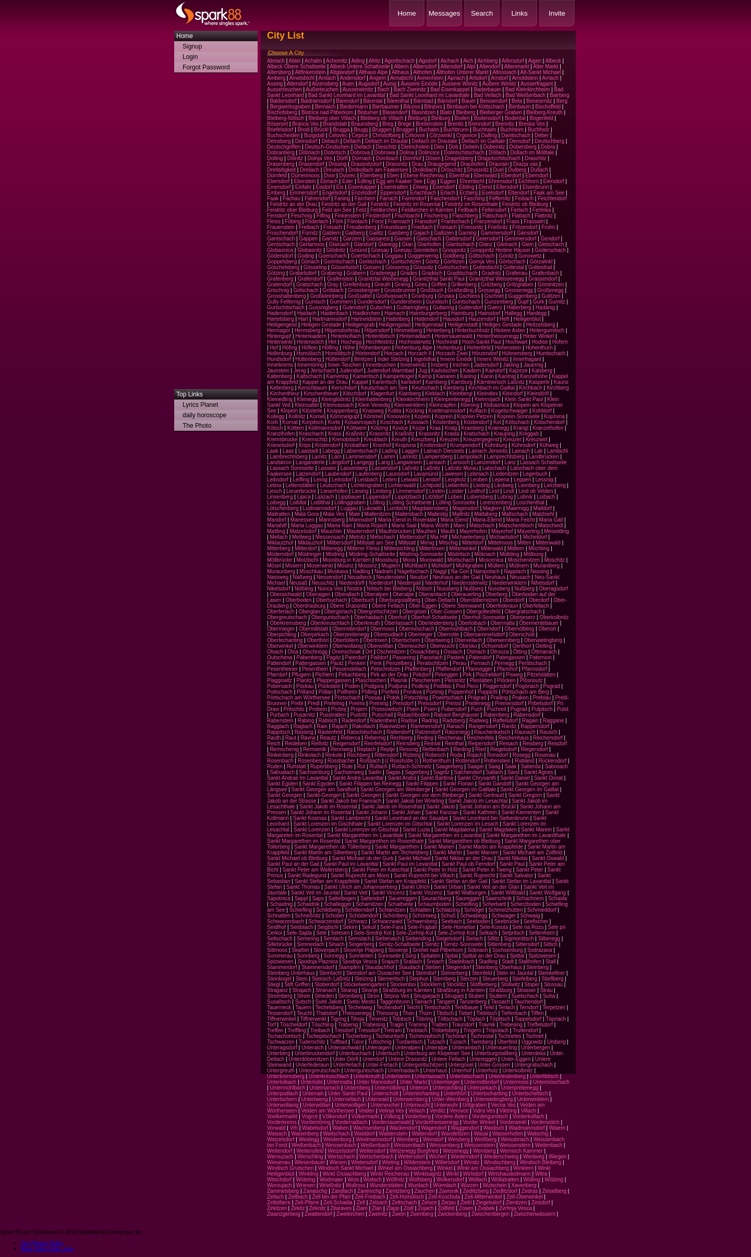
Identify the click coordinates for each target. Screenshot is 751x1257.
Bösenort (277, 124)
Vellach (416, 1111)
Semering (308, 938)
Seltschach (280, 938)
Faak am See (549, 193)
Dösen (433, 158)
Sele (321, 933)
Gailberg (355, 233)
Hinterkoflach (346, 336)
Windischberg (499, 1162)
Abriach (276, 61)
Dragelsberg (459, 158)
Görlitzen (454, 261)
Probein (317, 709)
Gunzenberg (498, 302)
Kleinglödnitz (336, 399)
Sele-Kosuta (494, 927)
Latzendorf (308, 474)
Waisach (277, 1134)
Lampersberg (437, 457)
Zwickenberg (452, 1214)
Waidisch (493, 1128)
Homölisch (309, 353)
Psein (412, 709)
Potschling (416, 697)
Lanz (510, 462)
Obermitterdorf (349, 629)
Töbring (424, 1019)
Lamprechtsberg (505, 457)
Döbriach (309, 152)
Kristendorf (327, 445)
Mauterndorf (360, 531)
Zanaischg (315, 1191)
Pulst (562, 709)
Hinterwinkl (280, 342)
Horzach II (420, 353)
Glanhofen (429, 244)
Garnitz (330, 238)
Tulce (357, 1042)
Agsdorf (428, 61)
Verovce (459, 1111)
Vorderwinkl (513, 1122)
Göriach (310, 261)
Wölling (531, 1179)
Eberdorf (511, 175)
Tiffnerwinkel (281, 1019)
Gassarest (378, 238)
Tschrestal (482, 1036)
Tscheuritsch (390, 1036)
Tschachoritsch (284, 1036)
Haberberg (518, 307)
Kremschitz (315, 439)
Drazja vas (525, 164)
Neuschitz (323, 583)
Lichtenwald (402, 485)
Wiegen (557, 1156)
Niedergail (409, 583)
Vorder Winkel (479, 1122)
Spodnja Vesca (359, 961)
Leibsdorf (277, 479)
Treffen (275, 1030)
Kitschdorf (354, 393)
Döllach (497, 152)
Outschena (279, 657)
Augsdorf (368, 84)
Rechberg (401, 738)
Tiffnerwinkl (313, 1019)
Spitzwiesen (542, 956)
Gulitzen (551, 296)
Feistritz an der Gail (344, 204)
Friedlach (421, 227)
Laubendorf (338, 474)
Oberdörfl (514, 600)
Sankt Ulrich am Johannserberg (360, 887)
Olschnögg (315, 652)
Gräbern (356, 273)
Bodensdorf (487, 118)
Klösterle (312, 411)
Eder (347, 181)
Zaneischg (369, 1191)
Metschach (382, 537)
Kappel (360, 382)
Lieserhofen (333, 491)
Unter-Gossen (494, 1065)
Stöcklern (431, 984)
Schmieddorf (541, 910)
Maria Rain (339, 525)
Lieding (481, 485)
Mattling (276, 531)
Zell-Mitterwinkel (483, 1197)
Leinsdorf (342, 479)
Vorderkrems (282, 1122)
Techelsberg (330, 1007)
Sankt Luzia (416, 829)
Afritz (375, 61)
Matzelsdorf (303, 531)
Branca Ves (305, 124)
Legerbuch (535, 474)
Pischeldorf (488, 675)
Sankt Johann (371, 812)
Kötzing (379, 428)
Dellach (351, 141)
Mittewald (492, 548)
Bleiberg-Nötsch (285, 118)
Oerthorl (522, 646)
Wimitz (471, 1162)
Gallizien (444, 233)
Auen (348, 84)
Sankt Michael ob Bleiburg (297, 858)
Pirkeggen (446, 675)
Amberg (276, 78)
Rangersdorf (483, 726)
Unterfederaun (312, 1065)
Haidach (307, 313)
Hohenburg (449, 347)
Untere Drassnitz (408, 1059)
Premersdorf (509, 703)
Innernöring (310, 365)
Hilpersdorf (377, 330)
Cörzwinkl (440, 135)
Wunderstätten (387, 1185)
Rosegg (521, 755)
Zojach (425, 1208)
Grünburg (422, 296)
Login (190, 57)
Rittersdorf (386, 755)
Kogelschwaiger (509, 411)
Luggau (349, 508)
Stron (373, 996)
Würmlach (444, 1185)
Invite (557, 13)
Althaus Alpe (373, 72)
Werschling (310, 1156)
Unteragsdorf (282, 1047)
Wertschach (341, 1156)
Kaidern (472, 370)
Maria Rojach (372, 525)
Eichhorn (528, 181)
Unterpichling (447, 1088)
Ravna (308, 738)
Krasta (451, 434)
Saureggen (468, 898)
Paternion (540, 657)
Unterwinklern (533, 1099)
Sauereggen (403, 898)
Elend (485, 187)
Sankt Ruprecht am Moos (360, 875)
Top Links (189, 394)
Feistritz (380, 204)
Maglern (492, 508)
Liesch (274, 491)
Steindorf (426, 973)
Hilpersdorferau (342, 330)
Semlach (333, 938)
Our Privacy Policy (42, 1243)
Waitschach (336, 1134)
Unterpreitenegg (520, 1088)
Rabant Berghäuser (456, 715)
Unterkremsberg (286, 1076)
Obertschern (406, 640)
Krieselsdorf (281, 445)
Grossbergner (364, 290)
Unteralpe (436, 1047)
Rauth (274, 738)
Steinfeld (482, 973)
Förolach (357, 221)
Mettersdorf (412, 537)
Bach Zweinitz (410, 89)
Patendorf (480, 657)
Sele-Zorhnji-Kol (414, 933)
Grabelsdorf (303, 273)
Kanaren (446, 376)
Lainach (521, 451)
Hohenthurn (539, 347)
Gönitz (506, 256)
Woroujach (279, 1185)
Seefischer (536, 921)
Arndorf (499, 78)
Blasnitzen (423, 112)
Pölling (369, 692)
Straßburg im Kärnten (407, 990)
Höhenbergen (375, 347)
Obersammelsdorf (483, 634)
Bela (517, 101)
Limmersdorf (410, 491)
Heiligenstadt (463, 325)
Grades (408, 273)
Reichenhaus (514, 738)
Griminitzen (551, 284)
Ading (358, 61)
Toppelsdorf (527, 1019)
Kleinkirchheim (413, 399)
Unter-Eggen (516, 1059)
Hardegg (537, 313)
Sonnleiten (361, 956)
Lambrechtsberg (288, 457)
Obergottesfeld (483, 611)
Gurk (538, 302)
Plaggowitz (279, 680)
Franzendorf (488, 221)
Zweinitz (378, 1214)
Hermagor (278, 330)
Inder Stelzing (393, 359)
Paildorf (379, 657)
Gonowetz (529, 256)
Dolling (275, 158)
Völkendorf (334, 1116)
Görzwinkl (541, 261)
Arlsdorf (478, 78)
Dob (453, 147)
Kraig (451, 428)
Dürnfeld (277, 175)
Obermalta (502, 623)
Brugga (341, 129)
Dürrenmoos (305, 175)
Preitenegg (477, 703)
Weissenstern (514, 1145)
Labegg (331, 451)
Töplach (476, 1019)
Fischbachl (407, 216)
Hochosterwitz (415, 342)
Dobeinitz (494, 147)
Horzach (393, 353)
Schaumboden (435, 904)
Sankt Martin (447, 852)
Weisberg (459, 1139)
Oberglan (309, 611)
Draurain (498, 164)
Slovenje (398, 950)
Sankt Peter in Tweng (487, 870)
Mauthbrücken (395, 531)
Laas (288, 451)
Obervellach (468, 640)
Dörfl (341, 158)
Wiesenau (278, 1162)
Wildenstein (417, 1162)
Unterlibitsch (544, 1076)
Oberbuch (363, 600)
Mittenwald (548, 543)
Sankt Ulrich (416, 887)
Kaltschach (309, 376)
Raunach (524, 732)
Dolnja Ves (319, 158)
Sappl (301, 898)
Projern (358, 709)
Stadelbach (461, 961)
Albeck (553, 61)
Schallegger (338, 904)
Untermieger (445, 1082)
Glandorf (363, 244)
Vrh (294, 1128)
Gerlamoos (312, 244)
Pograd (551, 686)
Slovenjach (326, 950)
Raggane (553, 720)
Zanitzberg (397, 1191)
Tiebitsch (486, 1013)
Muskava (338, 571)
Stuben (476, 996)
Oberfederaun (502, 606)
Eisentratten (394, 187)
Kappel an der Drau (325, 382)
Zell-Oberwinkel (524, 1197)
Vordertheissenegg (436, 1122)
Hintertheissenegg (498, 336)
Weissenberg (444, 1145)
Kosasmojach (360, 422)
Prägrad (477, 697)
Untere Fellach (448, 1059)
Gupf (523, 302)
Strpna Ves (396, 996)
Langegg (364, 462)
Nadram (383, 571)
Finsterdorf (378, 216)
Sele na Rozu (527, 927)
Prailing (498, 697)
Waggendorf (465, 1128)
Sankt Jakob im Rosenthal (391, 806)
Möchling (538, 548)
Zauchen (425, 1191)
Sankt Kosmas (309, 818)
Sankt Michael (414, 858)
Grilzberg (491, 284)
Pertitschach (532, 663)
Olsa (292, 652)
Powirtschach (447, 697)
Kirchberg (558, 388)
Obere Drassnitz (348, 606)
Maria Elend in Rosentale (407, 520)
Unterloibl (311, 1082)
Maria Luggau (307, 525)
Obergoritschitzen (377, 611)
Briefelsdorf (280, 129)
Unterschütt (385, 1093)
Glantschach (460, 244)
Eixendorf (443, 187)
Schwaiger (504, 915)
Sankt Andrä (401, 778)
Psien (430, 709)
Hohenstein (508, 347)
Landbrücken (544, 457)
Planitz (304, 680)
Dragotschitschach (499, 158)
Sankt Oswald (548, 858)
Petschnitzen (386, 669)
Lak (539, 451)
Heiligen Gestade (321, 325)
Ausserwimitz (358, 89)
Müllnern (519, 566)
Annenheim (430, 78)
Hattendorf (427, 319)
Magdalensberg (430, 508)
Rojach (475, 755)
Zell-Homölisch (407, 1197)
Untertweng (314, 1099)
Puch (477, 709)
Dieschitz (386, 147)
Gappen (308, 238)
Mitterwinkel (463, 548)
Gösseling (315, 267)
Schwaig (530, 915)
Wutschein (495, 1185)
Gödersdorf (280, 256)
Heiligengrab (359, 325)
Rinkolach (309, 755)
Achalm (313, 61)
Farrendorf (414, 198)
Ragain (530, 720)
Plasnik (399, 680)
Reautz (328, 738)
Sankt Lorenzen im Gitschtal (399, 824)
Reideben (296, 743)
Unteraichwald (344, 1047)
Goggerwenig (422, 256)
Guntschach (466, 302)
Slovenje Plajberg (363, 950)
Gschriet (494, 296)
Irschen (461, 365)
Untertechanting (421, 1093)
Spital (451, 956)
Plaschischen (371, 680)
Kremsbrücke (282, 439)
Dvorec (347, 175)
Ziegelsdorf (488, 1202)
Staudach (409, 967)
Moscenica (491, 560)
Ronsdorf (497, 755)
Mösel (274, 566)
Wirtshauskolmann (509, 1174)
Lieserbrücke (301, 491)
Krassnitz (380, 434)
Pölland (305, 692)
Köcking (415, 411)
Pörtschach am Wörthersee (298, 697)
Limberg (382, 491)
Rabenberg (496, 715)
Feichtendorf (552, 198)
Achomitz (336, 61)
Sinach (337, 944)
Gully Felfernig (283, 302)
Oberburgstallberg (399, 600)
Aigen (534, 61)
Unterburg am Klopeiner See (437, 1053)
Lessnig (544, 479)
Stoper (531, 984)
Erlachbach (423, 193)
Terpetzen (553, 1007)
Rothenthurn (436, 761)
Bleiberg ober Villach (332, 118)
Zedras (530, 1191)
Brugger (405, 129)
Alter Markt (545, 66)
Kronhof (382, 445)
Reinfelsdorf (378, 743)
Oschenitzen (391, 652)
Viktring (507, 1111)
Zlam (361, 1208)
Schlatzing (448, 910)
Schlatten (421, 910)
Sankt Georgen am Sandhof (324, 789)
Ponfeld (390, 692)
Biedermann (354, 107)
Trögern (472, 1030)
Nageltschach (413, 571)
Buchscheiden (283, 135)
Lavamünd (426, 474)
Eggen (447, 181)
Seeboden (478, 921)
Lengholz (455, 479)
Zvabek (486, 1208)
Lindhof (476, 491)
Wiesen (338, 1162)
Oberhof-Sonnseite (483, 617)
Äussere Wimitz (460, 84)
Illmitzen (363, 359)
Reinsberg (408, 743)
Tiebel (465, 1013)
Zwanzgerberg (283, 1214)
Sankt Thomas (303, 887)
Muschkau (311, 571)
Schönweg (424, 915)
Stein (302, 979)
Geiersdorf (488, 238)
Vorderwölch (545, 1122)
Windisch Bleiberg (540, 1162)
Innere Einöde (456, 359)
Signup (192, 46)
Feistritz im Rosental (417, 204)
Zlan (377, 1208)
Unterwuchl (417, 1105)
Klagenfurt (382, 393)
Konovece (398, 416)
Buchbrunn (455, 129)
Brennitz (505, 124)
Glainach (339, 244)
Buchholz (538, 129)
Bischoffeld (548, 107)
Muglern (390, 566)
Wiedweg (533, 1156)
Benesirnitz (539, 101)
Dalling (489, 135)
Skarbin (300, 950)
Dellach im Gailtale (483, 141)
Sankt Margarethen (397, 847)
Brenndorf (479, 124)
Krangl (520, 428)
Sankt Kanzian (442, 812)
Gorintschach (339, 261)
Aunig (390, 84)
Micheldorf (535, 537)
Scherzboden (525, 904)
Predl (313, 703)
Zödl (409, 1208)
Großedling (460, 290)
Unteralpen (408, 1047)
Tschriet (534, 1036)
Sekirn (350, 927)
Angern (377, 78)
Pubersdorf (454, 709)
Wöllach (477, 1179)
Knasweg (373, 411)
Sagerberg (417, 772)
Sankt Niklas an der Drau (464, 858)
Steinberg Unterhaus (291, 973)
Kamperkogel (398, 376)
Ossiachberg (424, 652)
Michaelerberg (468, 537)
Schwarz (357, 921)
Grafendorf (310, 279)
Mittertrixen (431, 548)
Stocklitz (455, 984)
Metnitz (357, 537)
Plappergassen (334, 680)
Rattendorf (398, 732)
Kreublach (375, 439)
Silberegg (549, 938)
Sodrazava (539, 950)
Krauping (504, 434)
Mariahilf (277, 525)
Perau (460, 663)
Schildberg (328, 910)
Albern (401, 66)
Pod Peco (467, 686)
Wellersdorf (372, 1151)
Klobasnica (496, 405)
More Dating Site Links (47, 1249)
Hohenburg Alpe (414, 347)
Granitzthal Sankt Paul (439, 279)
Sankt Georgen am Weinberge (395, 789)
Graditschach (462, 273)
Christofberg (386, 135)
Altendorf (489, 66)
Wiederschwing (501, 1156)
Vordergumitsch (490, 1116)
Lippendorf (378, 497)
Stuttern (498, 996)
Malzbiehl (543, 514)
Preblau (542, 697)
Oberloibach (472, 623)
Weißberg (485, 1139)
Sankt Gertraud (486, 795)
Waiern (557, 1128)
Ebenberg (371, 175)
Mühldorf (441, 566)
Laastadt (308, 451)
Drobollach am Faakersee (378, 170)
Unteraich (312, 1047)
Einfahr (303, 187)
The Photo (197, 425)
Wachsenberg (369, 1128)
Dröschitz (452, 170)
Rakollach (363, 726)
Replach (366, 749)
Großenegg (550, 290)
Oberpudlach (389, 634)
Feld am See (337, 210)
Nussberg (448, 588)
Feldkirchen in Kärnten (428, 210)
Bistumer (368, 112)
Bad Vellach (487, 95)
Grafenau (517, 273)
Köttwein (356, 428)
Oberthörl (318, 640)
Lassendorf (384, 468)
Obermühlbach (456, 629)
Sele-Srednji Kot (373, 933)
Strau (546, 990)
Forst (378, 221)
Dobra (548, 147)
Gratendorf (279, 284)
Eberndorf (536, 175)
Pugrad (519, 709)
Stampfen (349, 967)
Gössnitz (423, 267)
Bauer (469, 101)
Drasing (337, 164)
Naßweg (302, 577)
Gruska (446, 296)
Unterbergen (535, 1047)
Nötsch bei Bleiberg (389, 588)
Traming (417, 1025)
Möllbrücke (279, 560)
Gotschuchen (453, 267)
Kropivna (405, 445)
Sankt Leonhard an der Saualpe (411, 818)
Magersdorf (465, 508)
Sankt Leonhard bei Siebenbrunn (491, 818)
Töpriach (556, 1019)
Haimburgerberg (428, 313)
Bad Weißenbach (525, 95)
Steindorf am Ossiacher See (378, 973)
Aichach (450, 61)
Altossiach (504, 72)
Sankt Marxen (482, 852)
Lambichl (557, 451)
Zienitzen (516, 1202)
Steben (433, 967)
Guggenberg (522, 296)
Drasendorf (311, 164)
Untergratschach (534, 1065)
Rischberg (358, 755)
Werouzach (280, 1156)
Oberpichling (281, 634)
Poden (352, 686)
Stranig (349, 990)
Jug (423, 370)
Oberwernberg (503, 640)
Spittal (517, 956)
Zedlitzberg (476, 1191)
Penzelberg (399, 663)
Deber (542, 135)
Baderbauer (487, 89)
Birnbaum (519, 107)
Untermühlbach (287, 1088)
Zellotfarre (278, 1202)
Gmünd (358, 250)
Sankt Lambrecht (351, 818)
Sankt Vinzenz (426, 893)
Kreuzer (512, 439)
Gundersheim (406, 302)
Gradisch (431, 273)
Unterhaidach (403, 1070)
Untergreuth (281, 1070)
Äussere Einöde (419, 84)
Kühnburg (495, 445)
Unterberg (278, 1053)
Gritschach (305, 290)
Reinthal (454, 743)
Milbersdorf (340, 543)
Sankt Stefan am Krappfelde (327, 881)
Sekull (369, 927)
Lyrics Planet (200, 404)
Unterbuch (387, 1053)
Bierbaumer (385, 107)
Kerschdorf (343, 388)
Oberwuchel (412, 646)
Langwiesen (408, 462)
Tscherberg (358, 1036)
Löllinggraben (350, 502)
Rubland (524, 761)
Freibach (309, 227)
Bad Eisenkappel (449, 89)
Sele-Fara (391, 927)
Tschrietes (510, 1036)
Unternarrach (324, 1088)
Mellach (278, 537)
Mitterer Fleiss (363, 548)
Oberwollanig (347, 646)
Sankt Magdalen (498, 829)
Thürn (425, 1013)
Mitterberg (278, 548)
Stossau (553, 984)
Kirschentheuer (321, 393)
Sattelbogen (342, 898)
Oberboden (298, 600)
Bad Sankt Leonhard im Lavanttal (346, 95)
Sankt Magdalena (454, 829)
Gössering (397, 267)
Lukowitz (372, 508)
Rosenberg (310, 761)
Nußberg (473, 588)
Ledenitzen (505, 474)
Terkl (488, 1007)
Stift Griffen (297, 984)
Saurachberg (436, 898)
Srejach (435, 961)
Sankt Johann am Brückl (487, 806)
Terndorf (528, 1007)
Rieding (462, 749)
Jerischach (322, 370)
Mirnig (427, 543)
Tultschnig (380, 1042)
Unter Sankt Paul (348, 1093)
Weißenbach (306, 1145)
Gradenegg (383, 273)
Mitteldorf (472, 543)
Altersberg (279, 72)
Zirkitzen (277, 1208)
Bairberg (560, 95)
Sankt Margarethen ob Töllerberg (332, 847)
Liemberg (529, 485)
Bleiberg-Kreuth (544, 112)
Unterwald (377, 1099)
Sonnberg (308, 956)
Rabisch (328, 720)
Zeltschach (404, 1202)
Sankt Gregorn (525, 795)
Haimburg (462, 313)
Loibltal (298, 502)
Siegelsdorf (448, 938)
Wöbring (305, 1179)
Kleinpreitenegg (452, 399)
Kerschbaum (312, 388)
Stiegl (273, 984)
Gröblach (333, 290)
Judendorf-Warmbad (391, 370)
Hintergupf (279, 336)
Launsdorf (397, 474)
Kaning (468, 376)
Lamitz (319, 457)
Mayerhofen (473, 531)
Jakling (511, 365)
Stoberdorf (326, 984)
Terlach (506, 1007)
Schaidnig (281, 904)
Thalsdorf (327, 1013)
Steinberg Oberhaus (499, 967)
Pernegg (504, 663)
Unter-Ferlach (382, 1065)
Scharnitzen (369, 904)
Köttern (295, 428)
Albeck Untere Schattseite (360, 66)
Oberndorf (488, 629)
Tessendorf (280, 1013)
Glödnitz (336, 250)
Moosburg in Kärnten (346, 560)
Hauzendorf (481, 319)
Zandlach (342, 1191)
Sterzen (469, 979)
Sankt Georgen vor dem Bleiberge (424, 795)
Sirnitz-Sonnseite (463, 944)
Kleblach (435, 393)
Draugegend (441, 164)
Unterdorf (373, 1059)
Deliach (330, 141)
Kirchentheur (284, 393)
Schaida (557, 898)
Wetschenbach (376, 1156)
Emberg (276, 193)
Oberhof (397, 617)
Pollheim (347, 692)
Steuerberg (495, 979)
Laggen (410, 451)
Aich (468, 61)
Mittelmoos (500, 543)
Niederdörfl (352, 583)
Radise (409, 720)
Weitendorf (279, 1151)
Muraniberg (547, 566)
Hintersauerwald (454, 336)
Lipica (304, 497)
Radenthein (383, 720)
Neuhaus (494, 577)
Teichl (413, 1007)
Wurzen (469, 1185)
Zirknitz (317, 1208)
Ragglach (278, 726)
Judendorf (351, 370)
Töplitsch (499, 1019)
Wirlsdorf (473, 1174)
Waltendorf (424, 1134)
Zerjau (448, 1202)
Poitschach (280, 692)
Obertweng (437, 640)
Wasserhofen (507, 1134)
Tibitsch (445, 1013)
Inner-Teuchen (344, 365)
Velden (366, 1111)
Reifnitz (320, 743)
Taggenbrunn (395, 1002)
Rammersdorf (426, 726)
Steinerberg (454, 973)
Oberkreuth (367, 623)
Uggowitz (532, 1042)
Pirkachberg (352, 675)
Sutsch (303, 1002)
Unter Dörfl (345, 1059)
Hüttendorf (337, 359)
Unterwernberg (410, 1099)
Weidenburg (337, 1139)
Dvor (329, 175)
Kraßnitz (355, 434)
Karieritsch (384, 382)
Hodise (540, 342)
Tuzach (458, 1042)
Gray (332, 284)
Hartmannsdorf (329, 319)
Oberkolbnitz (553, 617)
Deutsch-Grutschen (327, 147)
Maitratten (278, 514)
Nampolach (486, 571)
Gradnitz (492, 273)
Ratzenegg (457, 732)
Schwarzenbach (285, 921)
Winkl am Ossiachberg (483, 1168)
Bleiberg (465, 112)
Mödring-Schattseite (372, 554)
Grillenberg (464, 284)
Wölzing (553, 1179)
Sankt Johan (406, 812)
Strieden (324, 996)
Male (354, 514)
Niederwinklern (509, 583)
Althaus (400, 72)
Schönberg (395, 915)
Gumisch (315, 302)
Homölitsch (337, 353)
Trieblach (417, 1030)
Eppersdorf (393, 193)
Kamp (425, 376)
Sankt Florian (458, 784)
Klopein (289, 411)
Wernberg (484, 1151)
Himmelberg (408, 330)
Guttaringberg (412, 307)
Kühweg (548, 445)
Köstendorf (476, 422)
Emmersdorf (303, 193)
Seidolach (301, 927)
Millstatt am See (375, 543)
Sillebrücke (280, 944)
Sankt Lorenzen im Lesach (467, 824)
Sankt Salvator (516, 875)
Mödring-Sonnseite (421, 554)
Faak (272, 198)
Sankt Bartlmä (436, 778)
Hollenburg (279, 353)
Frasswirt (534, 221)
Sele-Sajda (299, 933)
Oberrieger (420, 634)
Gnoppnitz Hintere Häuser (500, 250)
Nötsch (424, 588)
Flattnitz (544, 216)
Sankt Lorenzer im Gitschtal (366, 829)
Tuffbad (338, 1042)
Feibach (524, 198)
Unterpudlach (282, 1093)
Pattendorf (279, 663)
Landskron (279, 462)
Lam (336, 457)
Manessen (302, 520)
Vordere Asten (451, 1116)
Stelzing (364, 979)
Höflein (309, 347)
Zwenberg (421, 1214)
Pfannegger (479, 669)
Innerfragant (527, 359)
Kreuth (399, 439)
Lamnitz (408, 457)
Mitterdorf (306, 548)
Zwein (399, 1214)
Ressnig (408, 749)
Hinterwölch (310, 342)
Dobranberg (281, 152)
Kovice (400, 428)
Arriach (550, 78)
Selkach (488, 933)
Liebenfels (457, 485)
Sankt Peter (529, 870)
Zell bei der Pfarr (331, 1197)
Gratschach (309, 284)
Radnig (429, 720)
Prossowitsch (386, 709)
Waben (340, 1128)
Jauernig (533, 365)
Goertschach (366, 256)
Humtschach (550, 353)
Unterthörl (455, 1093)
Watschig (538, 1134)
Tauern (303, 1007)
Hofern (560, 342)
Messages (445, 13)
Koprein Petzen (474, 416)
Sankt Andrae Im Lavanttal (297, 778)
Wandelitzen (455, 1134)
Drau (417, 164)
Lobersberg (480, 497)
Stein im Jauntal (515, 973)
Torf (271, 1025)
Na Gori (460, 571)
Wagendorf (434, 1128)
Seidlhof (276, 927)
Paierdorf (356, 657)
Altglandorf (342, 72)
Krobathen (356, 445)
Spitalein (430, 956)
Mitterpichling (399, 548)
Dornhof (412, 158)
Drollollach (425, 170)
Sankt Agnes (538, 772)
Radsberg (453, 720)
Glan (407, 244)
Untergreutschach (319, 1070)
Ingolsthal (425, 359)
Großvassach (391, 296)
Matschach (481, 525)
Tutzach (436, 1042)
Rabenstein (280, 720)
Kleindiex (487, 393)
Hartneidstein (366, 319)
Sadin (375, 772)
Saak (511, 766)
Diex (439, 147)
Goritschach (372, 261)
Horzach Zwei (452, 353)
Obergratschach (523, 611)
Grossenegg (518, 290)
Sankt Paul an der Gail (293, 864)
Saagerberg (449, 766)
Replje (387, 749)
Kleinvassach (338, 405)
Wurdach (418, 1185)
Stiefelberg (524, 979)
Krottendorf (433, 445)
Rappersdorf (534, 726)
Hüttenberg (308, 359)
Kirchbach (530, 388)
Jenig (300, 370)
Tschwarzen (281, 1042)
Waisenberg (305, 1134)
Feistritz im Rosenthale (471, 204)
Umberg (556, 1042)
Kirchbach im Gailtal (491, 388)
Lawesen (452, 474)
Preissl (453, 703)
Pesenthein (315, 669)
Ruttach (378, 766)
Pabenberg (309, 657)
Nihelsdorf (542, 583)
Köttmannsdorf (325, 428)
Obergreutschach (287, 617)
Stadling (488, 961)
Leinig (320, 479)
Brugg (361, 129)
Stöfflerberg (483, 984)
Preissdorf (429, 703)
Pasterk (456, 657)
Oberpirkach (314, 634)
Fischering (436, 216)
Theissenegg (356, 1013)
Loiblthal (320, 502)
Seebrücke (506, 921)
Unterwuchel (384, 1105)
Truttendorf (525, 1030)
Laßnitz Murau (461, 468)
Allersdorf (452, 66)
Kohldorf (542, 411)
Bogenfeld (541, 118)
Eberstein (305, 181)
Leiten (390, 479)
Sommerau (280, 956)
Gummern (341, 302)
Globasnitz (309, 250)
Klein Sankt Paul (524, 399)
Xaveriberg (523, 1185)
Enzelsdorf (364, 193)
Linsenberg (280, 497)
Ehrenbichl (471, 181)
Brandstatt (335, 124)
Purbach (279, 715)
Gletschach (551, 244)
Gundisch (437, 302)
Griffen (439, 284)
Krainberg (473, 428)
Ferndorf (277, 216)
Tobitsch (401, 1019)
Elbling (467, 187)
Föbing (293, 221)
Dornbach (387, 158)
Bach (384, 89)
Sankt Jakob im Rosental (328, 806)
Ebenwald (485, 175)
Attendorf (297, 84)
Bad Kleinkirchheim (527, 89)
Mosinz (345, 566)
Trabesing (373, 1025)
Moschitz (554, 560)
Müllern (496, 566)
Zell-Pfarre (307, 1202)
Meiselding (556, 531)
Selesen (340, 933)
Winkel (445, 1168)
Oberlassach (399, 623)
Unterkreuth (367, 1076)
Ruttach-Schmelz (411, 766)
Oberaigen (318, 594)
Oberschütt (522, 634)
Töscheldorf (293, 1025)
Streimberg (280, 996)
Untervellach (346, 1099)
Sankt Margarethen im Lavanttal (445, 835)
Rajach (340, 726)
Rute (347, 766)
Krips (305, 445)
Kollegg (275, 416)
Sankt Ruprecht (477, 875)
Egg (431, 181)
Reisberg (533, 743)
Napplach (515, 571)
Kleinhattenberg (373, 399)
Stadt (508, 961)
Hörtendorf (367, 353)
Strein (303, 996)
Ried (480, 749)
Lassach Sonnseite (292, 468)
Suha (549, 996)
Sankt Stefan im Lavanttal (521, 881)
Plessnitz (454, 680)
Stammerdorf (282, 967)
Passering (403, 657)
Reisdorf (557, 743)
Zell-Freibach (370, 1197)
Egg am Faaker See (399, 181)
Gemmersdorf (520, 238)
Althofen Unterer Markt (462, 72)
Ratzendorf (428, 732)
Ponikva (412, 692)
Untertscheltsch (530, 1093)
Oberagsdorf (553, 588)
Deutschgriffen (283, 147)
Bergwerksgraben (290, 107)
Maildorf (542, 508)
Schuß (448, 915)
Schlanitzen (392, 910)
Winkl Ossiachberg (344, 1174)
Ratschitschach (364, 732)
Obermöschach (416, 629)
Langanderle (310, 462)
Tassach (500, 1002)
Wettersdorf (411, 1156)
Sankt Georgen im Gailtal (529, 789)
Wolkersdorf (450, 1179)
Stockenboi (403, 984)
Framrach (399, 221)
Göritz (433, 261)
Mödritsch (458, 554)
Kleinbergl (461, 393)
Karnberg (436, 382)
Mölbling (509, 554)
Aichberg (487, 61)
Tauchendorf (528, 1002)
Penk (376, 663)
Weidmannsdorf (374, 1139)
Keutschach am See (384, 388)
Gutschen (381, 307)
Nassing (539, 571)
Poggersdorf (497, 686)
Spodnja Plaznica (318, 961)
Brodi (304, 129)
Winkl (452, 1174)
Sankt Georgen (284, 795)
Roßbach (370, 761)
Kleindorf (512, 393)
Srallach (412, 961)
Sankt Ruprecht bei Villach (424, 875)
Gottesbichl (486, 267)
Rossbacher (341, 761)
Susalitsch (279, 1002)
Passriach (431, 657)
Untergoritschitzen (423, 1065)
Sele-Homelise (459, 927)
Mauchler (331, 531)
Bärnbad (423, 101)
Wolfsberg (420, 1179)
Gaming (467, 233)
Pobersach (279, 686)
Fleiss (274, 221)
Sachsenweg (349, 772)
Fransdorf (426, 221)
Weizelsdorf (341, 1151)
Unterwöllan (317, 1105)
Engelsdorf (334, 193)
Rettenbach (435, 749)
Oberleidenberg (436, 623)
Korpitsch (313, 422)
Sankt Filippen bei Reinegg (370, 784)
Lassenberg (354, 468)
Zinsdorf (540, 1202)
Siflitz (493, 938)
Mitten (524, 543)
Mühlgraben (469, 566)
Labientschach (361, 451)
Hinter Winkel (538, 336)
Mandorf (276, 520)
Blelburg (441, 118)
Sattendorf (372, 898)
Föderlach (316, 221)
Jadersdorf (486, 365)
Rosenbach (280, 761)
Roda (456, 755)
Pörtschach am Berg (525, 692)
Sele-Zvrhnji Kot (456, 933)
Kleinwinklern (409, 405)
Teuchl (304, 1013)
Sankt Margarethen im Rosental (304, 841)
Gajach (421, 233)
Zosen (466, 1208)
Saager (475, 766)
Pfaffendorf (449, 669)
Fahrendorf (317, 198)
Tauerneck (279, 1007)
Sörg (410, 956)
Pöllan (326, 692)
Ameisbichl (301, 78)
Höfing (289, 347)
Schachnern (530, 898)
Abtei (295, 61)
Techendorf (389, 1007)
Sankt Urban (448, 887)
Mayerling (528, 531)
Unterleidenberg (507, 1076)
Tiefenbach (514, 1013)
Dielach (362, 147)
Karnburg (462, 382)
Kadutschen (445, 370)
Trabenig (348, 1025)
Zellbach (298, 1197)
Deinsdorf (306, 141)
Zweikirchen (350, 1214)
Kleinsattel (307, 405)
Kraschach (311, 434)
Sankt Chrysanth (476, 778)
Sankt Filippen (422, 784)
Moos (409, 560)
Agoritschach (399, 61)
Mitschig (448, 543)
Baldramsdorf (316, 101)
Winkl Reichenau (389, 1174)
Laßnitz (410, 468)
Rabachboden (413, 715)
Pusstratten (333, 715)
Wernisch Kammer (521, 1151)
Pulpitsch (542, 709)
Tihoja (357, 1019)
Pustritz (358, 715)
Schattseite (400, 904)
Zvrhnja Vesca (515, 1208)
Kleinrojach (487, 399)
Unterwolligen (351, 1105)
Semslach (359, 938)
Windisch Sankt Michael (345, 1168)
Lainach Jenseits (488, 451)
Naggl (440, 571)
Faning (342, 198)
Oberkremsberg (288, 623)
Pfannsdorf (534, 669)
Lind (494, 491)
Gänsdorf (527, 233)
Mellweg (301, 537)
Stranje (369, 990)
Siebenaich (388, 938)
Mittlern (515, 548)
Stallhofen (529, 961)
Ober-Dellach (440, 600)
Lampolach (469, 457)
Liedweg (504, 485)
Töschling (322, 1025)
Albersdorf (425, 66)
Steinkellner (551, 973)
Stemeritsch (391, 979)
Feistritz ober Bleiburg (292, 210)
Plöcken (506, 680)
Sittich (550, 944)
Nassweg (277, 577)
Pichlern (324, 675)
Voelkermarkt (282, 1116)
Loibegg (276, 502)
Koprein (444, 416)
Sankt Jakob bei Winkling (415, 801)
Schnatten (278, 915)
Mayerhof (502, 531)
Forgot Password (206, 67)
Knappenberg (342, 411)
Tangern (446, 1002)
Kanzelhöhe (534, 376)
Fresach (332, 227)
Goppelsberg (282, 261)
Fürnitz (310, 233)
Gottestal (513, 267)
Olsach (275, 652)
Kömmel (373, 416)
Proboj (338, 709)
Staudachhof (379, 967)
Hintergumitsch (546, 330)
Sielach (474, 938)
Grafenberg (280, 279)
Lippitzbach (408, 497)
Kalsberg (542, 370)
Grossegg (489, 290)
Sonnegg (334, 956)
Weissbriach (515, 1139)
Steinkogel (279, 979)
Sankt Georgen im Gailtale (465, 789)
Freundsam (394, 227)
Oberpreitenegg (351, 634)
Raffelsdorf (505, 720)
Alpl (471, 66)
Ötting (520, 652)
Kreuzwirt (537, 439)
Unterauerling (501, 1047)
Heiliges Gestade (502, 325)
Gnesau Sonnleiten (416, 250)
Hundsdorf (279, 359)
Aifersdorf (513, 61)
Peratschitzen (433, 663)
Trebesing (511, 1025)
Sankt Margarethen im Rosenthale (384, 841)
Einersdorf (279, 187)
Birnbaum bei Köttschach (475, 107)
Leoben (479, 479)
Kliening (470, 405)
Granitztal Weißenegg (383, 279)
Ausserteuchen (284, 89)
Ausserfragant (536, 84)
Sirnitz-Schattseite (400, 944)
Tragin (397, 1025)
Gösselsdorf (344, 267)
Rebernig (375, 738)
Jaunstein (278, 370)
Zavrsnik (449, 1191)
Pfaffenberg (418, 669)
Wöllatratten (505, 1179)
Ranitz (509, 726)
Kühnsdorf (524, 445)
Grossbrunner (400, 290)
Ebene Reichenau (424, 175)
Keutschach (425, 388)
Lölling (377, 502)
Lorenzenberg (496, 502)
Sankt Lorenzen (312, 829)
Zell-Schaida (338, 1202)
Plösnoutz (531, 680)
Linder (456, 491)
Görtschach (512, 261)
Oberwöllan (380, 646)
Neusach (520, 577)
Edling (364, 181)
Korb (272, 422)
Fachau (291, 198)
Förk (338, 221)
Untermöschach (551, 1082)
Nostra (354, 588)
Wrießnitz (330, 1185)
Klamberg (409, 393)
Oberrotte (448, 634)
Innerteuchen (381, 365)
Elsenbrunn (536, 187)
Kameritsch (366, 376)
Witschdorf (279, 1179)
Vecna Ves (503, 1105)
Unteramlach (466, 1047)
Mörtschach (461, 560)
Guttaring (443, 307)
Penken (357, 663)
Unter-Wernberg (450, 1099)
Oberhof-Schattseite (434, 617)
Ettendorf (518, 193)
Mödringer (309, 554)
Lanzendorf (487, 462)
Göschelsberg (283, 267)
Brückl (321, 129)
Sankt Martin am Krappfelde (490, 847)
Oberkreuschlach (330, 623)
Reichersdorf (548, 738)
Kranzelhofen (547, 428)
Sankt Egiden (282, 784)
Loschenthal (530, 502)
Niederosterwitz (470, 583)
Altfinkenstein (310, 72)
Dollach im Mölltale (532, 152)
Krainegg (498, 428)
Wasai (481, 1134)
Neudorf (419, 577)
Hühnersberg (517, 353)
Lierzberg (555, 485)
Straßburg (500, 990)
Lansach (436, 462)
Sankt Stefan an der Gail (459, 881)
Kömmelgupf (344, 416)
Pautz (337, 663)
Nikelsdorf (278, 588)
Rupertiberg (323, 766)
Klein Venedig (374, 405)
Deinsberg (279, 141)
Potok (393, 697)
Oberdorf (539, 600)
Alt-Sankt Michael (540, 72)
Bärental (372, 101)
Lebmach (478, 474)
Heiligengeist (282, 325)
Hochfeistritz (380, 342)
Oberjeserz (522, 617)
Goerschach (333, 256)
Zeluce (429, 1202)
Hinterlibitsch (380, 336)
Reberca (350, 738)
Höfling (330, 347)
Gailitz (376, 233)
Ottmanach (544, 652)
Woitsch (373, 1179)
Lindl (508, 491)
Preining (379, 703)
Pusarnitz (305, 715)
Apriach (456, 78)
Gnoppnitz (454, 250)
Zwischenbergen (490, 1214)
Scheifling (466, 904)
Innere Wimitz (492, 359)
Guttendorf (470, 307)
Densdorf (520, 141)
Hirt (332, 342)
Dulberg (517, 170)
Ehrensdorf (501, 181)
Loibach (546, 497)
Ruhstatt (296, 766)
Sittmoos (277, 950)
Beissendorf (493, 101)
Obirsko (468, 646)
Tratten (439, 1025)
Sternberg (444, 979)
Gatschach (428, 238)
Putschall (382, 715)
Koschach (391, 422)
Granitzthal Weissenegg (496, 279)
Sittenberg (499, 944)
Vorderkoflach (528, 1116)
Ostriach (476, 652)
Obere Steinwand (461, 606)
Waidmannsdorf (526, 1128)
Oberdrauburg (309, 606)
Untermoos (516, 1082)
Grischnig (278, 290)
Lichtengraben (367, 485)
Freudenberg (361, 227)
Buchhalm (484, 129)
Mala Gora (307, 514)
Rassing (304, 732)
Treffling (296, 1030)
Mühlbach (416, 566)
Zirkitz (298, 1208)
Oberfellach (536, 606)
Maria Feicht (520, 520)
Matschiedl (550, 525)
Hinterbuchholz (472, 330)
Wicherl (437, 1156)
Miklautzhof (280, 543)
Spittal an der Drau (483, 956)
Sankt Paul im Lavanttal (350, 864)
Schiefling (300, 910)
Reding (425, 738)
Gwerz (494, 307)
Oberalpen (376, 594)
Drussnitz (478, 170)
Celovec (338, 135)
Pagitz (333, 657)
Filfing (324, 216)
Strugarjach (427, 996)
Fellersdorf (494, 210)
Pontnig (435, 692)
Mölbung (533, 554)
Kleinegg (307, 399)
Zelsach (378, 1202)
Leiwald (410, 479)
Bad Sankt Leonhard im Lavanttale (429, 95)
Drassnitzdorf (366, 164)
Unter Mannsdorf (376, 1082)
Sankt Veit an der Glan (493, 887)
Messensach (330, 537)
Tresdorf (344, 1030)
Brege (404, 124)
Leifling (301, 479)
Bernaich (325, 107)
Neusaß (298, 583)
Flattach (521, 216)
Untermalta (340, 1082)
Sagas (393, 772)
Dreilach (309, 170)
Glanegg (388, 244)
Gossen (372, 267)
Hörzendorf (485, 353)
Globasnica (280, 250)
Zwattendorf (318, 1214)
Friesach (447, 227)
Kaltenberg (279, 376)
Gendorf (550, 238)
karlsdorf (411, 382)
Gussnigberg (323, 307)
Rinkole (333, 755)
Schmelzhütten (505, 910)
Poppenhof (460, 692)
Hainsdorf (489, 313)
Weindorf (433, 1139)
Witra (541, 1174)
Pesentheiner (282, 669)
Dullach (539, 170)
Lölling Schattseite (410, 502)
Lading (389, 451)
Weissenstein (479, 1145)
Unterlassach (430, 1076)
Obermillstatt (313, 629)
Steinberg (537, 967)
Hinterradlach (414, 336)
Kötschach (517, 422)
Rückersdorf (552, 761)
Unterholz (487, 1070)
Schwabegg (473, 915)
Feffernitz (500, 198)
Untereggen (483, 1059)
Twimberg (481, 1042)
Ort (368, 652)
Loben (455, 497)
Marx (459, 525)
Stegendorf (458, 967)
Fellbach (468, 210)
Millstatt (407, 543)
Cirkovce (415, 135)
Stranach (326, 990)
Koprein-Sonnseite (518, 416)
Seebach (451, 921)
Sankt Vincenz (388, 893)
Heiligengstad (395, 325)
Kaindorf (494, 370)
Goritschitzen (406, 261)
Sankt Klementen (521, 812)
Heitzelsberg (540, 325)
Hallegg (514, 313)
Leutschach (333, 485)
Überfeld (507, 1042)
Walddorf (364, 1134)
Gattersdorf (458, 238)
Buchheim (511, 129)
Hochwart (516, 342)
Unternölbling (389, 1088)
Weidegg (309, 1139)
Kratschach (477, 434)
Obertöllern (345, 640)
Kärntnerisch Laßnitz (501, 382)
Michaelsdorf (504, 537)
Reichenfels (480, 738)
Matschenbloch (516, 525)
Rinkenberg (280, 755)
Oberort (547, 629)
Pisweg (514, 675)
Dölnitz (295, 158)
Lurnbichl (397, 508)
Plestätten (480, 680)
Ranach (455, 726)
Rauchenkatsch (492, 732)
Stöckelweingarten (364, 984)
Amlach (327, 78)
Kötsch (275, 428)
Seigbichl (327, 927)
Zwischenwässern (534, 1214)
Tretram (393, 1030)
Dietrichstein (415, 147)
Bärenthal (398, 101)
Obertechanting (284, 640)
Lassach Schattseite (543, 462)
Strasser (526, 990)
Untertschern (282, 1099)
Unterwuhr (446, 1105)
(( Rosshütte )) (401, 761)
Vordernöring (316, 1122)
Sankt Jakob (440, 806)
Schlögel (474, 910)
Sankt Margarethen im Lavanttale (365, 835)
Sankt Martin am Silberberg (325, 852)
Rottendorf (467, 761)
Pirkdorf (421, 675)
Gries (421, 284)
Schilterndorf (359, 910)
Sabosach (556, 766)
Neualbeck (359, 577)
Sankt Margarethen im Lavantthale (526, 835)
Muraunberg (281, 571)
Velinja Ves (391, 1111)
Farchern (365, 198)
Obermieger (281, 629)
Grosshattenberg (286, 296)
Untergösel (461, 1065)
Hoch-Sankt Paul (481, 342)
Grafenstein (340, 279)
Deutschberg (549, 141)
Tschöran (455, 1036)
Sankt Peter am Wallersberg (315, 870)
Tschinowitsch (425, 1036)
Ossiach (452, 652)
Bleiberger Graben (500, 112)
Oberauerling (466, 594)
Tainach (423, 1002)
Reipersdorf (481, 743)
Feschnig (301, 216)
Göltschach (481, 256)
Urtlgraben (475, 1105)
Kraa (435, 428)
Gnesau (380, 250)
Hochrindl (447, 342)
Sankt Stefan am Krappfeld (395, 881)
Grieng (402, 284)
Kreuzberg (423, 439)
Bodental (515, 118)
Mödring (334, 554)
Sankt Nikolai (512, 858)
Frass (512, 221)
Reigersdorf (346, 743)
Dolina (406, 152)
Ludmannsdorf (319, 508)
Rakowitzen (392, 726)
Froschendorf (282, 233)
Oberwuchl (442, 646)
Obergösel (414, 611)
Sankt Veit (356, 893)
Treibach (320, 1030)
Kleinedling (280, 399)
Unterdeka (534, 1053)
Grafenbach (545, 273)
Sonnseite (389, 956)
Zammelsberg (283, 1191)
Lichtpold (430, 485)
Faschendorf (444, 198)
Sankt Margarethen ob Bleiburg (464, 841)
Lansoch (460, 462)
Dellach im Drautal (386, 141)
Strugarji (454, 996)
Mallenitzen (378, 514)
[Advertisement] (216, 233)
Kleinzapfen (442, 405)
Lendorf (432, 479)
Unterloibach (281, 1082)
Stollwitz (510, 984)
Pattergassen (310, 663)
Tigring (338, 1019)
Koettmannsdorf (447, 411)
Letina (274, 485)
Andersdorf (353, 78)
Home (406, 13)
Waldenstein (393, 1134)
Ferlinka (541, 210)
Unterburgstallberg (496, 1053)
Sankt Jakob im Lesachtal (477, 801)
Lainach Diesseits (443, 451)
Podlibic (442, 686)
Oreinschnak (346, 652)
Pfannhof (506, 669)
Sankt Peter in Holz (435, 870)
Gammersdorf (497, 233)
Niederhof (436, 583)
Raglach (302, 726)
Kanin (487, 376)
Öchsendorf (494, 646)
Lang (384, 462)
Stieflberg (552, 979)
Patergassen (510, 657)
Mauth (448, 531)
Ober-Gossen (446, 611)
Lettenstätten (300, 485)
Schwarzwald (387, 921)
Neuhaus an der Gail (456, 577)
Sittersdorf (527, 944)
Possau (373, 697)
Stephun (419, 979)
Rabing (306, 720)
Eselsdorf (493, 193)
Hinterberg (438, 330)
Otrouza (499, 652)
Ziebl (465, 1202)
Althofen (422, 72)
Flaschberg (465, 216)
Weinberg (407, 1139)
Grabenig (331, 273)
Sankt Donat (548, 778)
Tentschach (437, 1007)
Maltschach (515, 514)
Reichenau (450, 738)
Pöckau (304, 686)
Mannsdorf (361, 520)
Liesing (360, 491)
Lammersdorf (361, 457)
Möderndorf (280, 554)
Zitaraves (341, 1208)
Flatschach (494, 216)
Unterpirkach (482, 1088)
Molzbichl (308, 560)
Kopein (422, 416)
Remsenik (314, 749)
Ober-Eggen (423, 606)
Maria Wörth (435, 525)
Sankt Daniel (515, 778)
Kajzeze (518, 370)
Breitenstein (429, 124)
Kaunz (561, 382)
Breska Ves (531, 124)
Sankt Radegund (306, 875)
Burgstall (314, 135)
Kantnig (507, 376)
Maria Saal (404, 525)
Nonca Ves (330, 588)
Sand (513, 772)
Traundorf (463, 1025)
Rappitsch (278, 732)
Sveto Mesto (361, 1002)
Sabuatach (282, 772)
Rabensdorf (527, 715)
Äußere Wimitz (499, 84)
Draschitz (536, 158)
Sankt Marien (438, 847)
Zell (361, 1202)
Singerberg (361, 944)
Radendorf (354, 720)
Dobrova (360, 152)
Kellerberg (282, 388)
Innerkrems (280, 365)
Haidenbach (334, 313)
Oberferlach (280, 611)
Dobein (471, 147)
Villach (528, 1111)
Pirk (467, 675)
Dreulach (333, 170)
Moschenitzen (524, 560)
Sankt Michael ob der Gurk (362, 858)
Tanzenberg (473, 1002)
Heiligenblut (527, 319)
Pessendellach (349, 669)
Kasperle (539, 382)
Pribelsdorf (540, 703)
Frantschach (455, 221)
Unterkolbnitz (517, 1070)
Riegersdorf (534, 749)
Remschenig (284, 749)
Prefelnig (334, 703)
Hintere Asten (509, 330)
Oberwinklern (312, 646)
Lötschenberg (283, 508)
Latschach (494, 468)
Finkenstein (348, 216)
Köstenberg (446, 422)
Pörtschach (347, 697)
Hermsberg (307, 330)
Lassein (327, 468)
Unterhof (461, 1070)
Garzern (352, 238)
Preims (357, 703)
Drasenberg (280, 164)
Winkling (308, 1174)
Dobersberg (523, 147)
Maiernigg (517, 508)
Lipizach (324, 497)
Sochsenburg (507, 950)
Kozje (419, 428)
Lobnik (524, 497)
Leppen (522, 479)
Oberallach (347, 594)
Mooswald (431, 560)
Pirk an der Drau (389, 675)
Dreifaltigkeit (281, 170)
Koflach (478, 411)
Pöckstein (329, 686)
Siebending (418, 938)
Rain (322, 726)
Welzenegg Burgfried (414, 1151)
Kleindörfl (538, 393)
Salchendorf (467, 772)
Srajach (390, 961)
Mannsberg (332, 520)
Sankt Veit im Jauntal (315, 893)
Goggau (394, 256)
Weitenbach (549, 1145)
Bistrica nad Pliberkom (327, 112)
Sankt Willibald (508, 893)
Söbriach (477, 950)
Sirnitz (432, 944)
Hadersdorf (280, 313)
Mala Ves (333, 514)
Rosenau (545, 755)
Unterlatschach (467, 1076)
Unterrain (313, 1093)
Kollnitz (297, 416)
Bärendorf (347, 101)
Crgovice (466, 135)
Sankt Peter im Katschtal (380, 870)
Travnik (486, 1025)
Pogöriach (527, 686)
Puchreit (496, 709)
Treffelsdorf (540, 1025)
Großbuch (431, 290)
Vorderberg (417, 1116)
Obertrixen (375, 640)
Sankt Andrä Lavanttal (357, 778)
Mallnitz (461, 514)
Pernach (480, 663)
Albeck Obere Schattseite (296, 66)
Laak (272, 451)
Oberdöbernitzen (479, 600)
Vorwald (276, 1128)
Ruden (274, 766)
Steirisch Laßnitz (331, 979)
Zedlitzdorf (505, 1191)
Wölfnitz (395, 1179)
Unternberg (357, 1088)
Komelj (318, 416)
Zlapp (392, 1208)
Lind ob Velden (535, 491)
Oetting (544, 646)
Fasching (474, 198)
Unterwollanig (283, 1105)
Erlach (447, 193)
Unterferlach (347, 1065)
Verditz (438, 1111)
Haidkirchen (366, 313)
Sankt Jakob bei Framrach (351, 801)
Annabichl (401, 78)
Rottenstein (497, 761)
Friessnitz (472, 227)
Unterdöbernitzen (309, 1059)
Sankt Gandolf (494, 784)
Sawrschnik (498, 898)
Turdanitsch (409, 1042)
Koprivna (554, 416)
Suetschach (524, 996)
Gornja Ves (481, 261)
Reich (274, 743)
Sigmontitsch (519, 938)
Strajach (301, 990)
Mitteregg (332, 548)
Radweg (479, 720)
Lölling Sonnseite (456, 502)
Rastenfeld (330, 732)
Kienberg (453, 388)
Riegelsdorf (503, 749)
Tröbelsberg (445, 1030)
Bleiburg (417, 118)
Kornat (289, 422)
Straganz (277, 990)
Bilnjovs (433, 107)
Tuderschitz (312, 1042)
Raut (290, 738)
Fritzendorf (524, 227)
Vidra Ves (484, 1111)
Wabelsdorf (315, 1128)
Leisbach (367, 479)
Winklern (523, 1168)
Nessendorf (330, 577)
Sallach (494, 772)
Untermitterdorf (481, 1082)
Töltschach (450, 1019)
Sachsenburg (314, 772)
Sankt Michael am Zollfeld (533, 852)
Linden (437, 491)
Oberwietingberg (543, 640)
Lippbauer (349, 497)
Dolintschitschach (464, 152)
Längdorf (339, 462)
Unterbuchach (355, 1053)
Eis (340, 187)
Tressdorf (369, 1030)
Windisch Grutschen (290, 1168)
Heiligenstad (429, 325)
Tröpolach (497, 1030)
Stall (550, 961)
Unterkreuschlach (329, 1076)
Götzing (276, 273)
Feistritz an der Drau (293, 204)
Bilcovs (411, 107)
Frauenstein (281, 227)
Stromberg (350, 996)
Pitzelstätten (541, 675)
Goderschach (550, 250)
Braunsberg (364, 124)
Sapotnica (278, 898)
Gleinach (506, 244)
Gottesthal (540, 267)
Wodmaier (331, 1179)
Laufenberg (369, 474)
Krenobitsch (346, 439)
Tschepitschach (323, 1036)
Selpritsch (513, 933)
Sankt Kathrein (480, 812)
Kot (497, 422)
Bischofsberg (282, 112)
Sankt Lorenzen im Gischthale (327, 824)
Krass (335, 434)
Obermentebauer (539, 623)
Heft (504, 319)
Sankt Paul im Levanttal (409, 864)
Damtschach (515, 135)
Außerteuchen (322, 89)
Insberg (439, 365)
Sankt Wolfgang (547, 893)
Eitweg (420, 187)
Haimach (394, 313)
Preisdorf (403, 703)
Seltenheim (542, 933)
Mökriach (484, 554)
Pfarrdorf (277, 675)
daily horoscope (204, 415)
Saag (494, 766)
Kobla (395, 411)
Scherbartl (494, 904)
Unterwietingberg (493, 1099)
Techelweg (360, 1007)
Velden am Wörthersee (327, 1111)
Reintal (432, 743)
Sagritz (441, 772)
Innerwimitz (414, 365)
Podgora (374, 686)
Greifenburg (356, 284)
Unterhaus (435, 1070)
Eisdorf (324, 187)
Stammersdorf (317, 967)
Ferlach (519, 210)
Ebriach (329, 181)
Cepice (360, 135)
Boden (462, 118)
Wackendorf (403, 1128)
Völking (392, 1116)
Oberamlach (432, 594)
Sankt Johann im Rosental (321, 812)
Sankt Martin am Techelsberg (394, 852)
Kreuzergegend (481, 439)
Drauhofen (473, 164)
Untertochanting (489, 1093)
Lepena (500, 479)
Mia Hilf (438, 537)
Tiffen (537, 1013)
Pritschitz (294, 709)
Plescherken (425, 680)
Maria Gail (551, 520)
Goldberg (453, 256)
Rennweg (342, 749)
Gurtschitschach (286, 307)
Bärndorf (447, 101)
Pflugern (301, 675)
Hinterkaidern (310, 336)
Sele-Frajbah (422, 927)
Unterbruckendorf (315, 1053)
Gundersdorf (371, 302)
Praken (520, 697)
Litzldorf (435, 497)
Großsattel (359, 296)
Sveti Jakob (328, 1002)
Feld (361, 210)
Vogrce (310, 1116)
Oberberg (496, 594)
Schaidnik (308, 904)
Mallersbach (409, 514)
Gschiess (469, 296)
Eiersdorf (553, 181)
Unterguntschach (364, 1070)
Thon (409, 1013)
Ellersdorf (507, 187)
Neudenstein (390, 577)
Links (519, 13)
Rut (361, 766)
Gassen (403, 238)
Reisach (508, 743)
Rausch (549, 732)
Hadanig (545, 307)
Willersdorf (447, 1162)
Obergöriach (338, 611)
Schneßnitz (308, 915)
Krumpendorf (465, 445)
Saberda (531, 766)
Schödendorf (364, 915)
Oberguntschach (330, 617)
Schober (334, 915)
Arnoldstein (525, 78)
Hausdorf (453, 319)
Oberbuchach (331, 600)
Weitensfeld (309, 1151)
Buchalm (429, 129)
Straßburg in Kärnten (461, 990)
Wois (353, 1179)
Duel (498, 170)
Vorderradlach (351, 1122)
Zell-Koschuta (444, 1197)
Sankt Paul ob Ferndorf (468, 864)
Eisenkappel (362, 187)
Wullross (356, 1185)
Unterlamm (397, 1076)
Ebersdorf (278, 181)
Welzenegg (456, 1151)
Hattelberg (398, 319)
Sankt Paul (512, 864)
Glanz (485, 244)
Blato (446, 112)
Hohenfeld (479, 347)
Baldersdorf (283, 101)
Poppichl (488, 692)
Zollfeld (446, 1208)
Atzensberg (325, 84)
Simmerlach (310, 944)
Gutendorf (354, 307)
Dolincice (429, 152)
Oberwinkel (280, 646)
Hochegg (351, 342)
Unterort (418, 1088)
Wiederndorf (465, 1156)
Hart (303, 319)
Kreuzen (449, 439)
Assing (275, 84)
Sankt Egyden (318, 784)
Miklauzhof (310, 543)
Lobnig (505, 497)
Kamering (337, 376)
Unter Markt (413, 1082)
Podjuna (397, 686)
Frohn (548, 227)
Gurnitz (557, 302)
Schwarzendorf (325, 921)
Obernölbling (520, 629)
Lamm (388, 457)
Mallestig (437, 514)
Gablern (331, 233)
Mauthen (426, 531)
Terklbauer (466, 1007)
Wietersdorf (364, 1162)
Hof (274, 347)
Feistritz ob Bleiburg (525, 204)
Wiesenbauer (310, 1162)
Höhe (349, 347)
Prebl (297, 703)
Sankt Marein (536, 829)
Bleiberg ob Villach (382, 118)
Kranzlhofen (281, 434)
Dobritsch (335, 152)
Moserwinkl (320, 566)
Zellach (275, 1197)
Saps (318, 898)
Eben (393, 175)
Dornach (362, 158)
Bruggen (382, 129)
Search (482, 13)
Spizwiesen (280, 961)
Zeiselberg (554, 1191)
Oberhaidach (368, 617)
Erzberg (468, 193)
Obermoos (382, 629)
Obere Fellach (388, 606)
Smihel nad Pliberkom (438, 950)
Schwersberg (422, 921)
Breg (387, 124)
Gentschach (281, 244)
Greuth (382, 284)
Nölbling (304, 588)
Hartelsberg (280, 319)
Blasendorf (394, 112)
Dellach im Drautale (434, 141)
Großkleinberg (326, 296)
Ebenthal (459, 175)
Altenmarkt (516, 66)
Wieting (390, 1162)
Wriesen (306, 1185)
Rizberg (411, 755)
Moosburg (386, 560)
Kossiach (418, 422)
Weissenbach (340, 1145)
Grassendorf (542, 279)
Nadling (361, 571)
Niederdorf (381, 583)
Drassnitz (397, 164)
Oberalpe (403, 594)
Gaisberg (398, 233)
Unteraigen (378, 1047)
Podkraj (420, 686)
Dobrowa (384, 152)
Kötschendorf (549, 422)
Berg (561, 101)
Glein (528, 244)
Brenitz (455, 124)
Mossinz (367, 566)
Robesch (435, 755)
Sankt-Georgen (324, 795)
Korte (334, 422)
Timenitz (378, 1019)
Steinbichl (330, 973)
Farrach (388, 198)
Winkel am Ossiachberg (405, 1168)
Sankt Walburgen (467, 893)
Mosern (293, 566)
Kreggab (529, 434)
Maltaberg (485, 514)
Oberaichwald (285, 594)
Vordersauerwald (391, 1122)
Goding (305, 256)
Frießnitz (498, 227)
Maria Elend (454, 520)
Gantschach (281, 238)
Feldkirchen (383, 210)
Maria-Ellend (487, 520)
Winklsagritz (428, 1174)
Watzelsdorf (280, 1139)
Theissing (387, 1013)
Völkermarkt (365, 1116)
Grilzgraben (520, 284)
